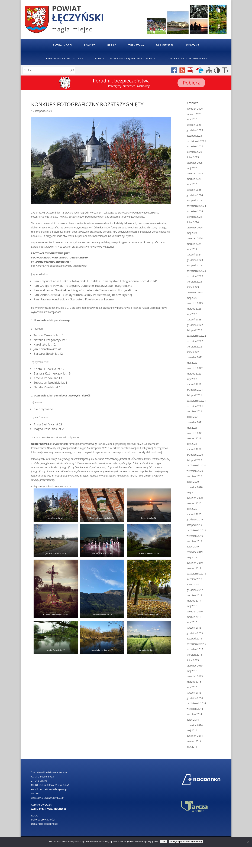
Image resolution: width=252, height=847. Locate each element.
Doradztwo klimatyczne (64, 58)
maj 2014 (192, 730)
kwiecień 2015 (195, 676)
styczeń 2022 (194, 384)
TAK (163, 841)
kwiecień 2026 (195, 108)
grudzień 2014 (195, 698)
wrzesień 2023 (195, 276)
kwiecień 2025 (195, 173)
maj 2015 (192, 671)
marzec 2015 (194, 681)
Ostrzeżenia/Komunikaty (188, 58)
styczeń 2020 (194, 514)
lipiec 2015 (193, 660)
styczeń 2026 (194, 124)
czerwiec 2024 (195, 227)
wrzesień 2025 (195, 146)
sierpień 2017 (194, 595)
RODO (34, 815)
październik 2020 (196, 465)
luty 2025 (192, 184)
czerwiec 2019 (195, 552)
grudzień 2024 (195, 195)
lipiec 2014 (193, 719)
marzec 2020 (194, 503)
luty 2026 (192, 119)
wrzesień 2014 (195, 708)
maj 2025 (192, 168)
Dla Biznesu (165, 45)
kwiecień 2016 (195, 611)
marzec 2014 (194, 741)
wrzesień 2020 (195, 470)
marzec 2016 (194, 617)
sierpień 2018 (194, 579)
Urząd (112, 45)
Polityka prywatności (43, 819)
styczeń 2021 (194, 449)
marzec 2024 (194, 243)
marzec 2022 (194, 373)
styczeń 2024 (194, 254)
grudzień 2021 (195, 389)
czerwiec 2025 (195, 162)
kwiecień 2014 (195, 735)
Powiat (89, 45)
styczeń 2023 (194, 319)
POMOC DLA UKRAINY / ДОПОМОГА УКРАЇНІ (126, 58)
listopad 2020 (194, 460)
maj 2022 (192, 362)
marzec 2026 (194, 114)
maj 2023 (192, 298)
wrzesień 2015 (195, 649)
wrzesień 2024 (195, 211)
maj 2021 (192, 427)
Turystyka (136, 45)
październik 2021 (196, 400)
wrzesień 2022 (195, 341)
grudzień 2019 (195, 519)
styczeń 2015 (194, 692)
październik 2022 (196, 335)
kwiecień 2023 (195, 303)
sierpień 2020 (194, 476)
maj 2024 (192, 233)
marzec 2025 (194, 178)
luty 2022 (192, 379)
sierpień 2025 (194, 151)
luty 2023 (192, 314)
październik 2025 (196, 141)
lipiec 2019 (193, 546)
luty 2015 (192, 687)
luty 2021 (192, 443)
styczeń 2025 (194, 189)
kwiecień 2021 (195, 433)
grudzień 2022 (195, 325)
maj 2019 (192, 557)
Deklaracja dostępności (44, 823)
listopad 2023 (194, 265)
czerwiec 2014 (195, 725)
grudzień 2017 (195, 590)
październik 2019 (196, 530)
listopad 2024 (194, 200)
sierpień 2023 (194, 281)
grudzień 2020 (195, 454)
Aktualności (62, 45)
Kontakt (192, 45)
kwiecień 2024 (195, 238)
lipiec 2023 (193, 287)
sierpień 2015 (194, 654)
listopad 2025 (194, 135)
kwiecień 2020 (195, 498)
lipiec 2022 (193, 352)
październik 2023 (196, 271)
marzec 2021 (194, 438)
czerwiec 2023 (195, 292)
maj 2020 (192, 492)
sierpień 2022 (194, 346)
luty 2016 (192, 622)
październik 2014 (196, 703)
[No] (247, 842)
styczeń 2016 (194, 627)
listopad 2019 (194, 525)
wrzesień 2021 (195, 406)
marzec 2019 (194, 568)
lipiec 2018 (193, 584)
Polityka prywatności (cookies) (186, 841)
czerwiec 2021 (195, 422)
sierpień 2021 (194, 411)
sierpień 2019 (194, 541)
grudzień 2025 (195, 130)
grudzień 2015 (195, 633)
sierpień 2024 (194, 216)
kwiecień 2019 (195, 562)
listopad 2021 (194, 395)
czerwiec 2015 (195, 665)
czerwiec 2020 (195, 487)
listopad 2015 (194, 638)
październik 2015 (196, 644)
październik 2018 (196, 573)
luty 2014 (192, 746)
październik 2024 (196, 206)
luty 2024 (192, 249)
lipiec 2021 (193, 416)
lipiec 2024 (193, 222)
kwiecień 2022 (195, 368)
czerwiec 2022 (195, 357)
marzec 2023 (194, 308)
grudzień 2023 (195, 260)
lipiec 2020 (193, 481)
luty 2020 (192, 508)
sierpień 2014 (194, 714)
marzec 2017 (194, 600)
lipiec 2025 (193, 157)
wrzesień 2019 (195, 535)
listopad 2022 (194, 330)
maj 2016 (192, 606)
